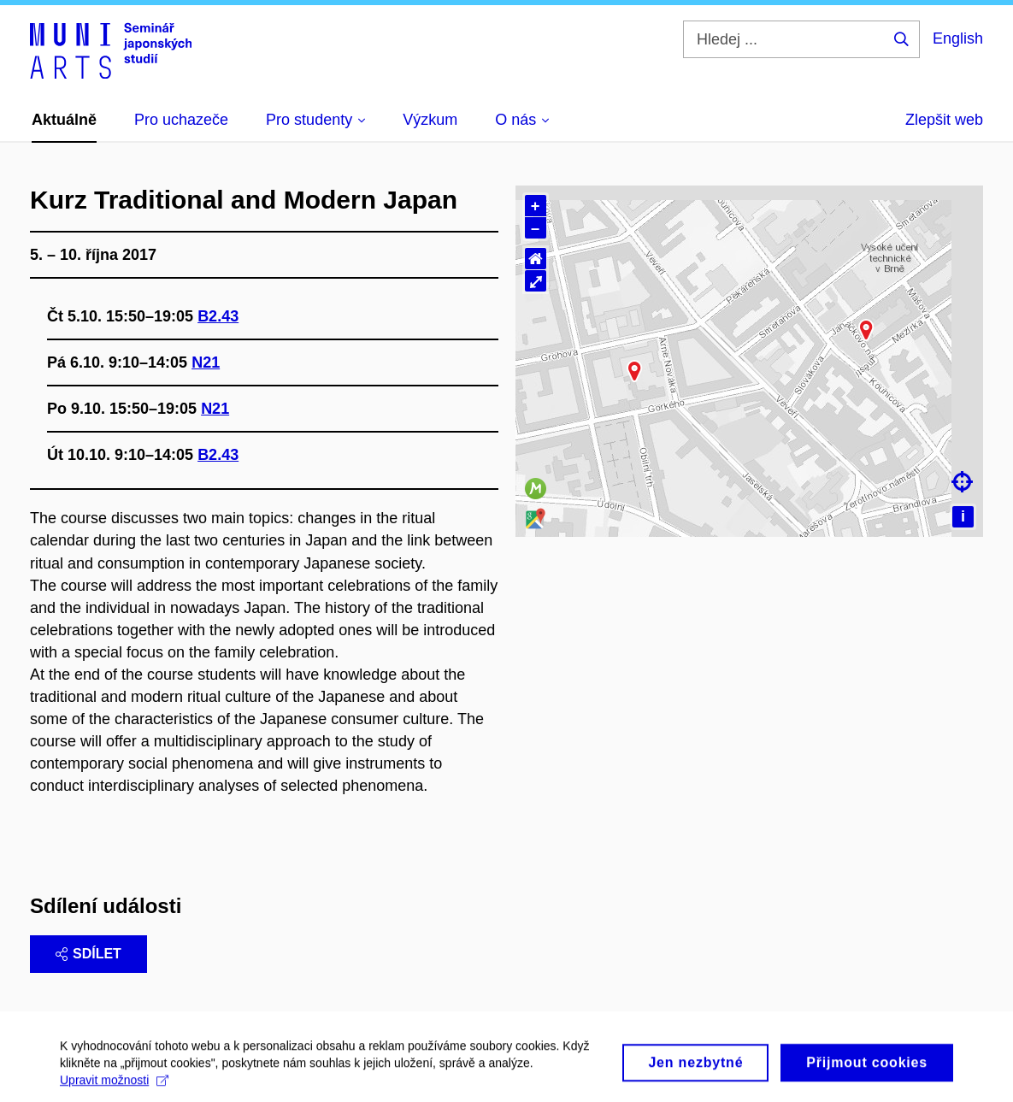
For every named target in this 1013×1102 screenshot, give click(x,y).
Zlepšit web (944, 119)
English (958, 38)
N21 (205, 362)
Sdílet (88, 953)
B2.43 (218, 316)
